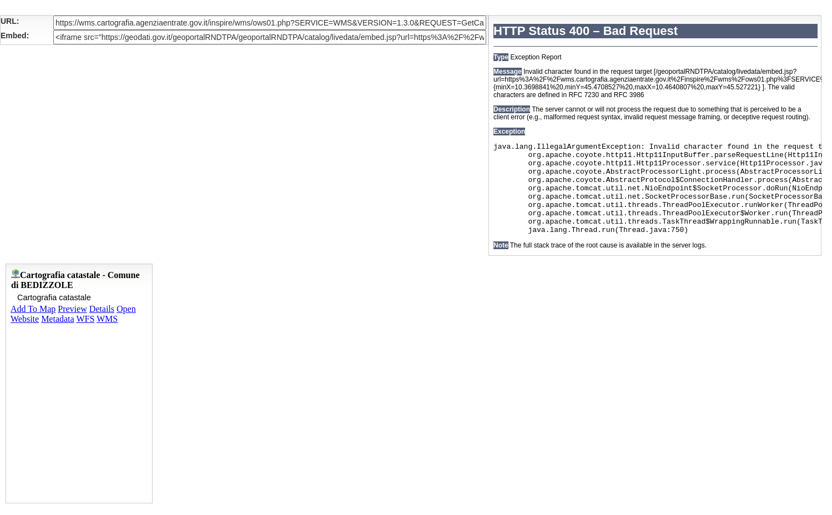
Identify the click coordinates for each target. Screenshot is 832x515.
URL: (10, 21)
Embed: (15, 35)
